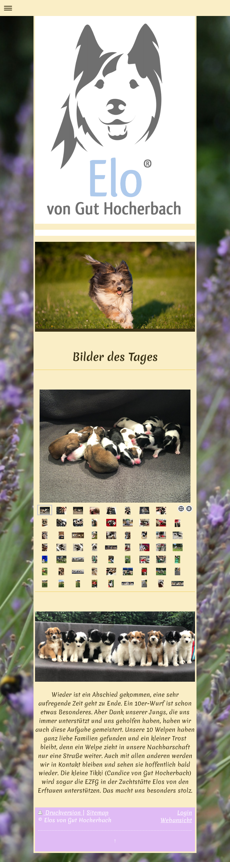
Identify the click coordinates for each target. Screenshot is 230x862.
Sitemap (98, 812)
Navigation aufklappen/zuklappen (115, 8)
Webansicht (176, 820)
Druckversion (60, 812)
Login (184, 812)
